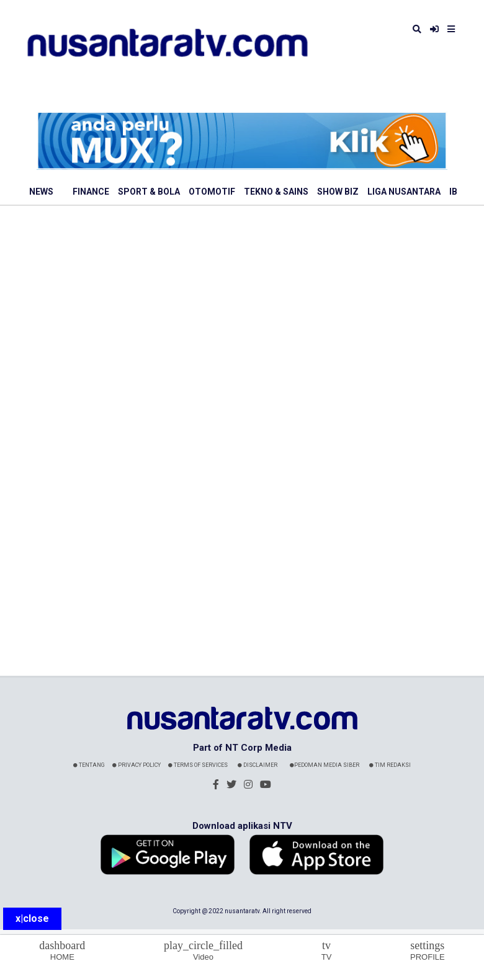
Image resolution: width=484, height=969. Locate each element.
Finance (91, 192)
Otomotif (212, 192)
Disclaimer (257, 765)
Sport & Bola (149, 192)
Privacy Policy (136, 765)
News (41, 192)
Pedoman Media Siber (324, 765)
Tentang (89, 765)
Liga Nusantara (404, 192)
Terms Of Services (198, 765)
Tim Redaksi (390, 765)
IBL (455, 192)
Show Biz (338, 192)
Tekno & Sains (276, 192)
